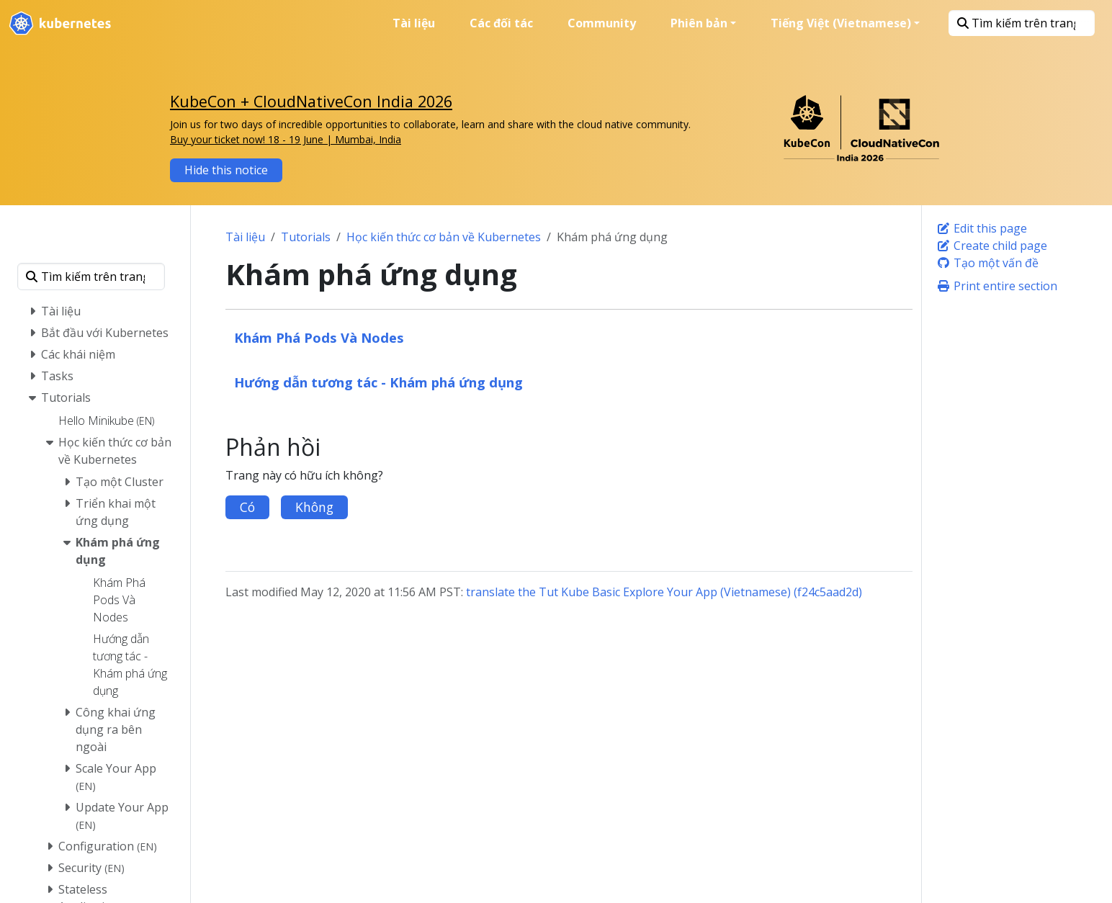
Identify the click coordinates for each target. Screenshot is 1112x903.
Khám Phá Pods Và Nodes (319, 337)
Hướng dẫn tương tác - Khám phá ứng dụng (378, 382)
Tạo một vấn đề (987, 263)
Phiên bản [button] (699, 23)
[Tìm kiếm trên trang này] (1022, 23)
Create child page (991, 245)
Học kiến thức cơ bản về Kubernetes (443, 237)
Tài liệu (245, 237)
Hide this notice (226, 170)
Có (247, 507)
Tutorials (306, 237)
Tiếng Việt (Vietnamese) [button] (841, 23)
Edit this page (981, 228)
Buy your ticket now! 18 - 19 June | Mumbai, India (285, 139)
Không (314, 507)
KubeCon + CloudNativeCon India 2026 (311, 101)
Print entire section (996, 286)
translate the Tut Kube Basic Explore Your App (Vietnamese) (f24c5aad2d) (664, 592)
